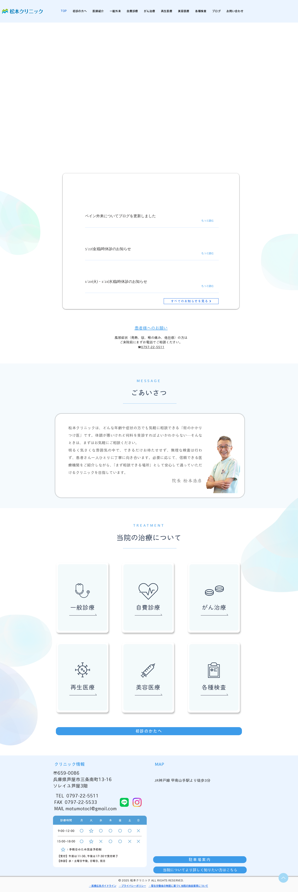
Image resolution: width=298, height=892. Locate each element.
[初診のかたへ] (149, 731)
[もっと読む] (211, 220)
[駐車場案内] (199, 859)
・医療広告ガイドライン (102, 886)
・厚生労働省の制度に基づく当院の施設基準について (178, 886)
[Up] (283, 878)
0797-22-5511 (152, 347)
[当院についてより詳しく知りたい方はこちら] (200, 870)
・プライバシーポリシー (132, 886)
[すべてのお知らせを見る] (191, 301)
